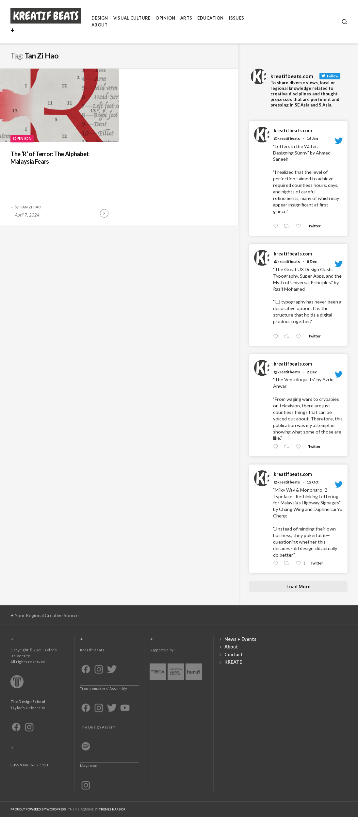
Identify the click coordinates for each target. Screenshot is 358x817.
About (99, 24)
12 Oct (313, 482)
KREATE (233, 662)
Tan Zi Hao (30, 206)
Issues (236, 18)
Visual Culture (132, 18)
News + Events (240, 639)
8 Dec (312, 261)
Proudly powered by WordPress (38, 809)
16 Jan (312, 138)
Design (99, 18)
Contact (233, 654)
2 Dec (312, 371)
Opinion (165, 18)
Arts (186, 18)
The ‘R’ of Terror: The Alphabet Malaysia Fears (49, 157)
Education (210, 18)
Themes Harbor (112, 809)
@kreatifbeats (287, 138)
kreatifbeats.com (293, 130)
